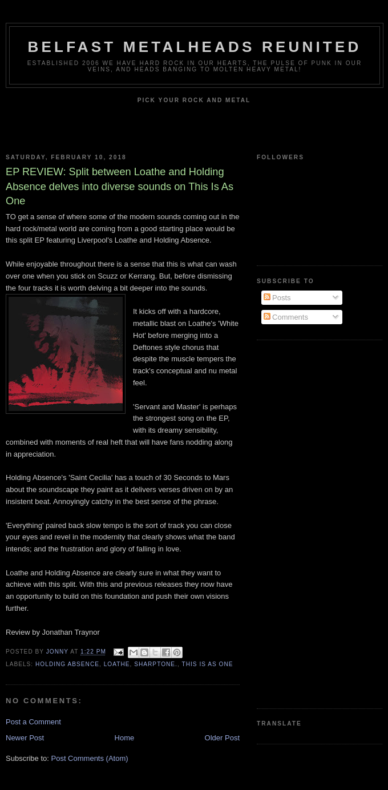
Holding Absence (67, 664)
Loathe (117, 664)
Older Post (222, 737)
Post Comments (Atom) (89, 758)
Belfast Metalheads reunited (195, 46)
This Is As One (207, 664)
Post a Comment (33, 722)
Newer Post (25, 737)
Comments (286, 317)
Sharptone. (155, 664)
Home (125, 737)
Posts (277, 297)
